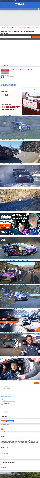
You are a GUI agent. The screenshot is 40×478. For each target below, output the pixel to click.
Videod (2, 35)
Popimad (5, 35)
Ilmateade (3, 0)
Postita (6, 411)
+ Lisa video (10, 35)
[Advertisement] (20, 18)
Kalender (19, 27)
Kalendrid (37, 27)
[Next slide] (39, 28)
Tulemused (24, 27)
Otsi (35, 37)
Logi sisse (3, 421)
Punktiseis (29, 27)
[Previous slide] (1, 28)
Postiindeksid (14, 0)
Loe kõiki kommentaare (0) (6, 396)
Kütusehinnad (8, 0)
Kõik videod (36, 382)
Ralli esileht (9, 27)
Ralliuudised (14, 27)
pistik (8, 75)
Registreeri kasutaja (10, 421)
